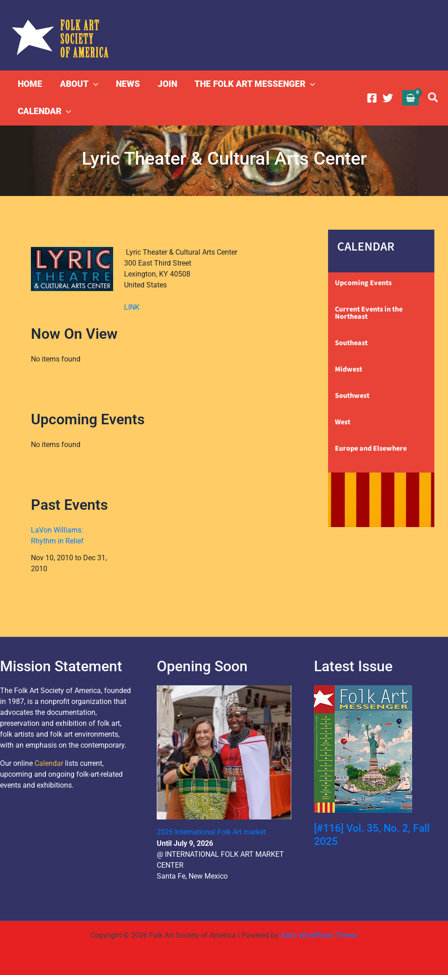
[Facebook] (372, 98)
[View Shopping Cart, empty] (410, 97)
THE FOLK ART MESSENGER (253, 84)
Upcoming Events (363, 283)
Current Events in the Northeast (369, 313)
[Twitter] (388, 98)
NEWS (127, 84)
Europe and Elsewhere (371, 448)
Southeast (351, 343)
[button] (93, 84)
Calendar (49, 763)
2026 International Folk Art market (211, 832)
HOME (30, 84)
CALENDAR (44, 111)
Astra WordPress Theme (319, 934)
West (342, 422)
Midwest (348, 369)
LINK (131, 307)
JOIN (166, 84)
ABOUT (79, 84)
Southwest (352, 396)
